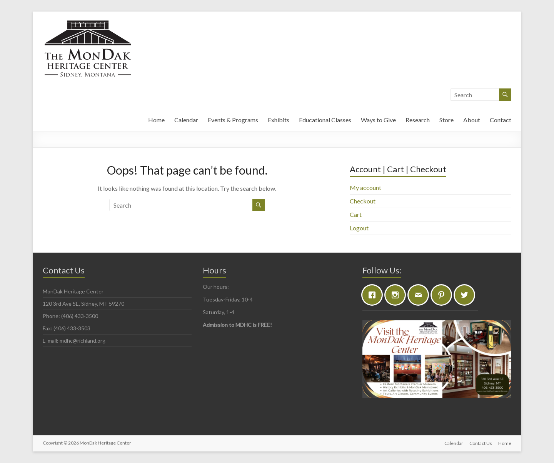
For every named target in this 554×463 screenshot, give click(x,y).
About (471, 119)
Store (446, 119)
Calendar (186, 119)
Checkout (362, 201)
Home (156, 119)
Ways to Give (378, 119)
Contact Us (480, 443)
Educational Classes (325, 119)
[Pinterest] (443, 295)
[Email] (420, 295)
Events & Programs (233, 119)
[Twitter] (466, 295)
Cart (356, 214)
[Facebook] (373, 295)
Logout (359, 228)
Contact (500, 119)
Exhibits (278, 119)
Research (417, 119)
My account (365, 187)
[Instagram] (397, 295)
